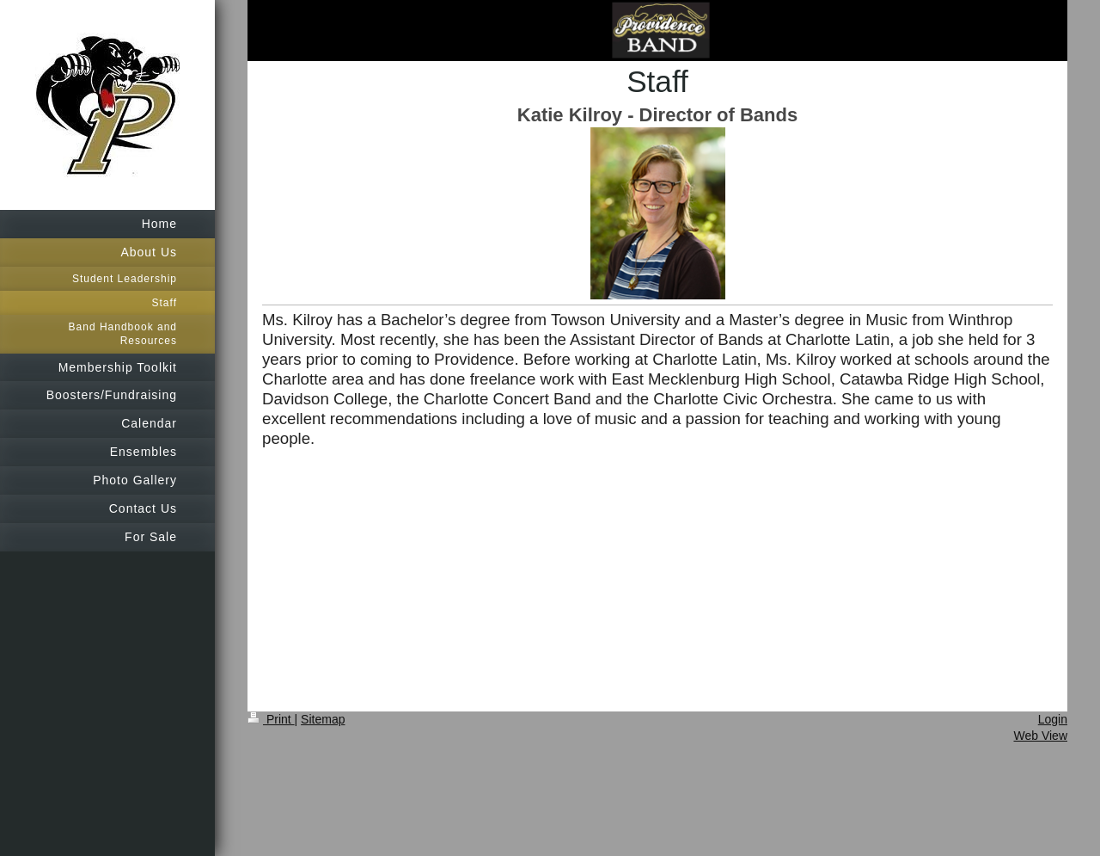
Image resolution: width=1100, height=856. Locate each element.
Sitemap (323, 719)
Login (1052, 719)
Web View (1040, 735)
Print (271, 719)
